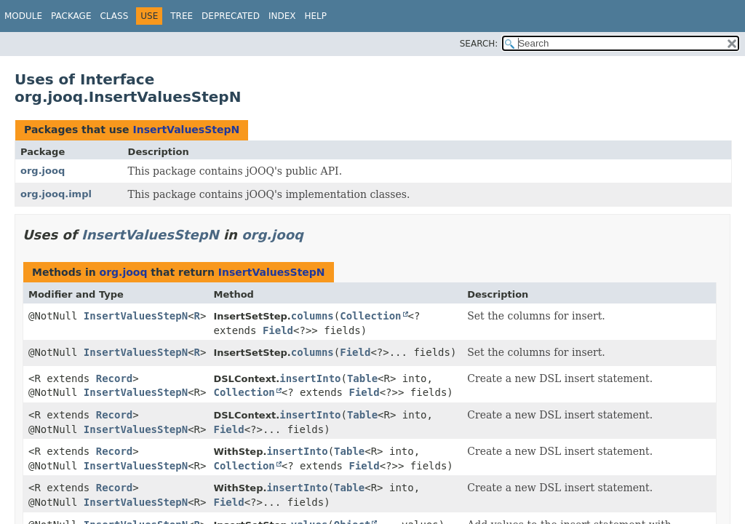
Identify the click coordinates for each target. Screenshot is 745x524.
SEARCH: (479, 44)
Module (23, 16)
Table (362, 378)
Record (114, 378)
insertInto (309, 378)
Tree (181, 16)
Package (71, 16)
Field (278, 330)
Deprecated (231, 16)
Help (315, 16)
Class (114, 16)
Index (282, 16)
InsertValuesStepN (185, 129)
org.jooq (42, 170)
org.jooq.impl (56, 193)
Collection (370, 316)
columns (312, 316)
